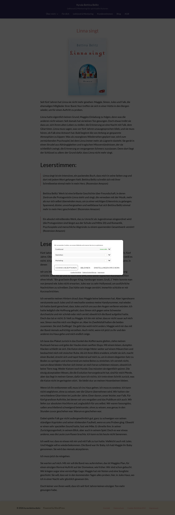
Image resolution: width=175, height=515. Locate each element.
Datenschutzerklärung (89, 272)
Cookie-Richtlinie (76, 272)
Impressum (101, 272)
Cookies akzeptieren (66, 268)
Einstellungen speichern (107, 268)
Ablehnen (85, 268)
